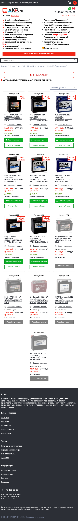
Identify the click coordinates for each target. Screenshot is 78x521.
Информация (7, 465)
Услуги (4, 441)
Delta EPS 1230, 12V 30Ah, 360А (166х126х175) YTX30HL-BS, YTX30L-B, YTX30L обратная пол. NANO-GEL (39, 239)
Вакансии (5, 482)
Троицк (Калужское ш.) (52, 42)
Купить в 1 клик (14, 145)
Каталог (12, 66)
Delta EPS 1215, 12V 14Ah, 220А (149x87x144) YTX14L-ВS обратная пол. (63, 118)
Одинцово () (54, 35)
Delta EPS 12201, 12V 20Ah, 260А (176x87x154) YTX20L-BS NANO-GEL (38, 356)
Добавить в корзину (14, 140)
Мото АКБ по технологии (36, 66)
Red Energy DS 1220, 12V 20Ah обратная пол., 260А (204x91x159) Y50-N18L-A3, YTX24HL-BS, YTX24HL (39, 300)
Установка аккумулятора (11, 446)
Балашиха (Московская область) (17, 49)
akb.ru (47, 509)
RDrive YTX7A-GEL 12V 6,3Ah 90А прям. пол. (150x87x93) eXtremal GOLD (63, 239)
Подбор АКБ (6, 433)
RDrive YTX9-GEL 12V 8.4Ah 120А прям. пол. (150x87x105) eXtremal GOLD (13, 300)
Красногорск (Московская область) (58, 27)
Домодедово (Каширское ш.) (55, 20)
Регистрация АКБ (8, 454)
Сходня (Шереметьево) (52, 39)
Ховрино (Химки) (11, 46)
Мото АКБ (21, 66)
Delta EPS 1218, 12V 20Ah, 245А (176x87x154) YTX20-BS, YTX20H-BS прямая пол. (38, 178)
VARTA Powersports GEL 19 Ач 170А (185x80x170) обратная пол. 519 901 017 (64, 300)
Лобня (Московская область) (55, 30)
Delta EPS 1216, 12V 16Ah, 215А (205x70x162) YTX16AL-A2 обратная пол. (64, 178)
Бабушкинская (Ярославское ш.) (17, 23)
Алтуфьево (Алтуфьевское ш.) (16, 20)
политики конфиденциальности (27, 507)
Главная (4, 66)
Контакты (5, 478)
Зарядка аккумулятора (10, 450)
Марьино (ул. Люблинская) (15, 37)
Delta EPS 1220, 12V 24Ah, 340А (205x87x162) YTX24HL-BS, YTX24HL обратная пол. (13, 239)
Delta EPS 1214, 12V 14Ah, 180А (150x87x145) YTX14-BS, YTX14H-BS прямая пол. (38, 118)
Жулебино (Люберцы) (13, 32)
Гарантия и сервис (9, 470)
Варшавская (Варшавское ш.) (16, 25)
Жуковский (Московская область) (57, 23)
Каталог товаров (8, 413)
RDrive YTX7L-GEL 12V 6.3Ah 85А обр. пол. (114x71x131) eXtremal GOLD (13, 118)
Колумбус (15, 16)
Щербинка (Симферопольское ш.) (57, 44)
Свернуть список (50, 48)
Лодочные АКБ (7, 429)
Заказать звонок (68, 15)
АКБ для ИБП (6, 425)
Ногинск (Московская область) (56, 32)
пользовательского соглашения (50, 507)
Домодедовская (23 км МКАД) (16, 27)
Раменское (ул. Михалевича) (55, 37)
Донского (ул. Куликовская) (15, 30)
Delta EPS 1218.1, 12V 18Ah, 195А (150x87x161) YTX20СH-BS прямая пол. (13, 178)
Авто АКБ (5, 418)
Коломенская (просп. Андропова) (18, 35)
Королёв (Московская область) (56, 25)
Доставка (5, 458)
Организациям (7, 474)
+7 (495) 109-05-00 (64, 12)
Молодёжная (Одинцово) (14, 39)
